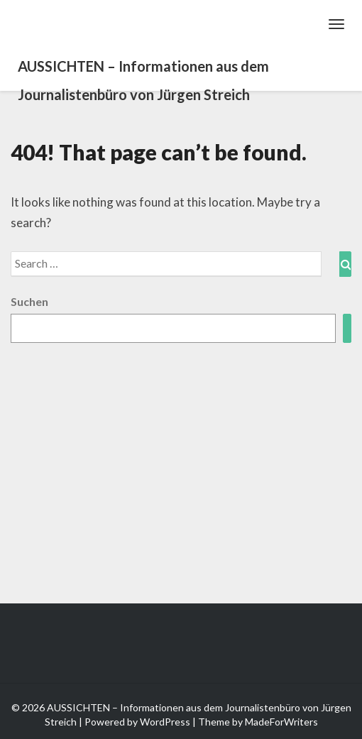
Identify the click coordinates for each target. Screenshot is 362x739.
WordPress (165, 722)
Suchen (29, 301)
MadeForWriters (281, 722)
